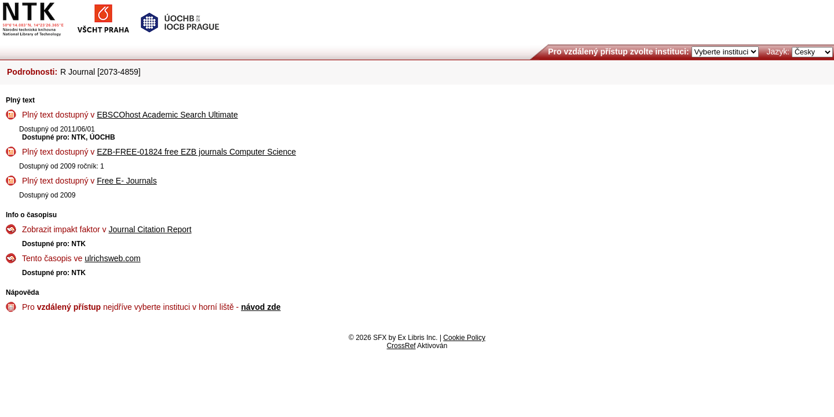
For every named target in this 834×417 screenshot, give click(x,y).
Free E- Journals (126, 180)
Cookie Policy (464, 338)
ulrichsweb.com (112, 258)
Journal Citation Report (149, 229)
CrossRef (401, 346)
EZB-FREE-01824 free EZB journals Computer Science (196, 151)
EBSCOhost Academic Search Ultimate (167, 114)
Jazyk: (777, 51)
